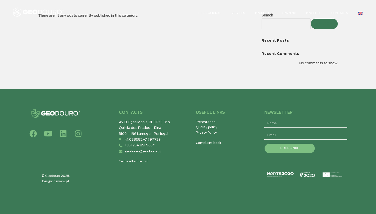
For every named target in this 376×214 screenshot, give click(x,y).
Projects (313, 13)
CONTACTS (339, 13)
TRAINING (289, 13)
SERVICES (238, 13)
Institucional (209, 13)
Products (263, 13)
